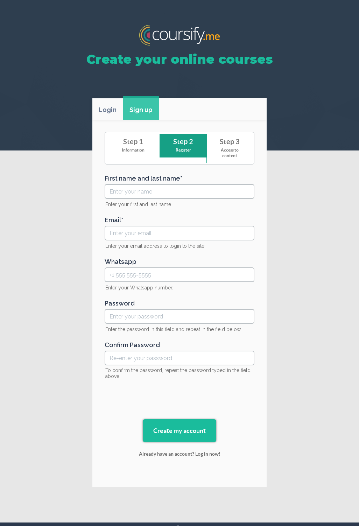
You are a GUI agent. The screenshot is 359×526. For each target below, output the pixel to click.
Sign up (141, 109)
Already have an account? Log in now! (179, 454)
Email (113, 220)
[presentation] (179, 400)
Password (120, 303)
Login (108, 109)
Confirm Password (132, 345)
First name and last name (142, 178)
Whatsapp (120, 261)
